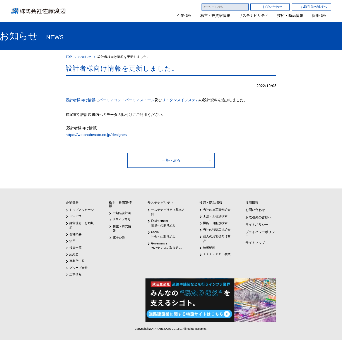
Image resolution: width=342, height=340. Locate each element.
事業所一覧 (77, 261)
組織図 (74, 254)
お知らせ (85, 56)
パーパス (75, 216)
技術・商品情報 (290, 15)
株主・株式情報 (123, 226)
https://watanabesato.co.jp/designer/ (99, 135)
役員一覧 (75, 248)
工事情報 (75, 274)
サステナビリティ (253, 15)
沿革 (72, 241)
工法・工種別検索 (213, 216)
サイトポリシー (256, 224)
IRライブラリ (120, 220)
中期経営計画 (122, 213)
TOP (69, 56)
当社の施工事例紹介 (216, 210)
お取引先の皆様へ (314, 6)
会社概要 (75, 234)
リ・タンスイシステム (180, 100)
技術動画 (208, 248)
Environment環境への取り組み (163, 223)
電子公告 (119, 233)
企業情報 (184, 15)
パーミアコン (110, 100)
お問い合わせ (272, 6)
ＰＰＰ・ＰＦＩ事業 (213, 254)
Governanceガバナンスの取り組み (165, 245)
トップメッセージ (80, 210)
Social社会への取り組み (163, 234)
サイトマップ (254, 243)
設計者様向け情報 (80, 100)
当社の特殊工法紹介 (216, 230)
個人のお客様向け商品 (216, 238)
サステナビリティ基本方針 (166, 212)
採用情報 (319, 15)
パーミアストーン (139, 100)
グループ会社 (78, 268)
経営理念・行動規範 (80, 225)
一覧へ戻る (171, 160)
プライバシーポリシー (259, 234)
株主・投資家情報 (215, 15)
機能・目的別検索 (213, 223)
